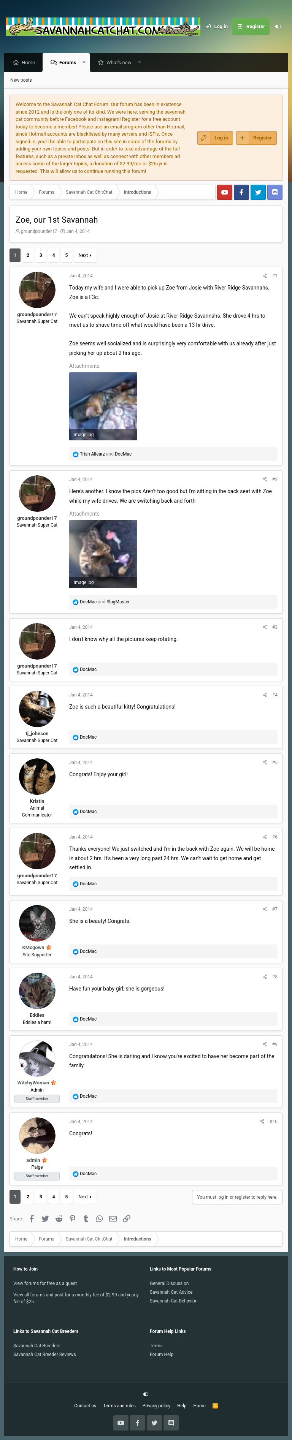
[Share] (265, 276)
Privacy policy (156, 1405)
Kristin (37, 801)
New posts (21, 80)
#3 (275, 627)
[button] (86, 63)
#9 (275, 1045)
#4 (275, 695)
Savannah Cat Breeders (36, 1345)
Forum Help (161, 1354)
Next (83, 255)
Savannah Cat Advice (171, 1292)
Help (182, 1405)
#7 (275, 909)
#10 (274, 1122)
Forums (69, 63)
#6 (275, 837)
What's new (120, 63)
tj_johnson (36, 734)
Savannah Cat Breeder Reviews (44, 1354)
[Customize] (278, 26)
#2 (275, 480)
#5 (275, 763)
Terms (156, 1345)
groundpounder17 (39, 231)
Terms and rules (119, 1405)
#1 (275, 276)
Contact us (85, 1405)
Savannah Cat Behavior (173, 1301)
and (106, 454)
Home (30, 63)
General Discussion (169, 1283)
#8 (275, 977)
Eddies (37, 1015)
